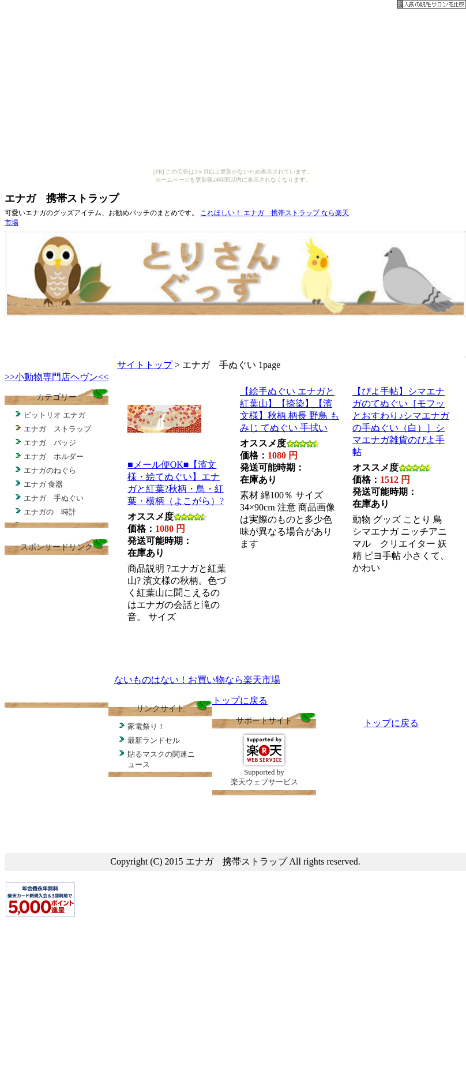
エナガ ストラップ (57, 428)
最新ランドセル (153, 740)
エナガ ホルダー (54, 456)
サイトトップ (144, 365)
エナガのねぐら (50, 470)
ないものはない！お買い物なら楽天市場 (197, 680)
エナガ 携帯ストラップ (62, 198)
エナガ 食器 (43, 484)
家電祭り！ (146, 726)
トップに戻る (240, 700)
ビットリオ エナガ (54, 415)
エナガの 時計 (50, 512)
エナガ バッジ (50, 442)
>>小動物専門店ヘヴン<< (56, 377)
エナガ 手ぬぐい (54, 498)
